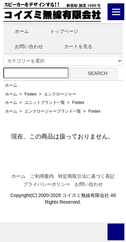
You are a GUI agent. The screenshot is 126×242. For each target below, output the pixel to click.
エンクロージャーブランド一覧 (53, 111)
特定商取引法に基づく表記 (86, 176)
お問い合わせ (24, 46)
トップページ (59, 31)
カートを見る (73, 46)
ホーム (17, 31)
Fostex (31, 94)
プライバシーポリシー (46, 184)
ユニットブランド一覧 (45, 102)
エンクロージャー (60, 94)
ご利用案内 (42, 176)
